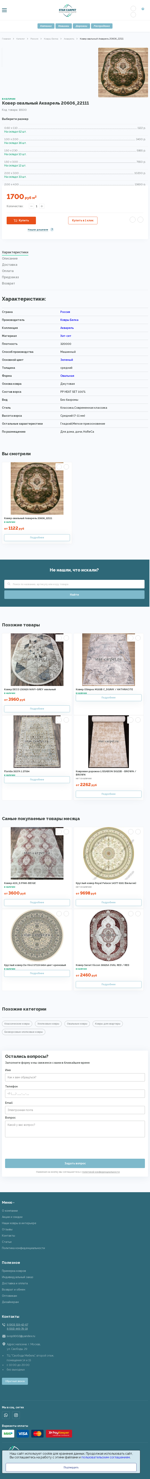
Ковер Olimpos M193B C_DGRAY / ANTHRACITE (104, 689)
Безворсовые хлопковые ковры (23, 1032)
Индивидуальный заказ (17, 1277)
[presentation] (34, 1146)
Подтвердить (71, 1467)
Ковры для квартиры (107, 1023)
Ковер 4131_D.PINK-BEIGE (20, 883)
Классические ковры (17, 1023)
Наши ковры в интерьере (19, 1223)
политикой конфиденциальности (101, 1172)
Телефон (11, 1086)
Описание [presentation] (10, 258)
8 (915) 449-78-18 (17, 1328)
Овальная (67, 375)
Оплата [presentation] (8, 271)
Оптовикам (9, 1295)
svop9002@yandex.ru (21, 1336)
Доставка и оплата (15, 1283)
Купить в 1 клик (83, 220)
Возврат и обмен (13, 1289)
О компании (10, 1210)
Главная (6, 39)
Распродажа (102, 26)
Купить (24, 220)
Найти (74, 594)
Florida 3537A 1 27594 (16, 771)
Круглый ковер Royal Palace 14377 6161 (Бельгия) (106, 883)
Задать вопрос (75, 1163)
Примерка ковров (14, 1270)
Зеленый (66, 359)
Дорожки (81, 26)
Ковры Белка (51, 39)
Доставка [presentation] (9, 265)
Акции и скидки (12, 1216)
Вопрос (10, 1117)
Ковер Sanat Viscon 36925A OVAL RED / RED (102, 965)
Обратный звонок (15, 1381)
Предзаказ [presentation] (10, 277)
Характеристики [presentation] (15, 252)
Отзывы (7, 1229)
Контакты (8, 1235)
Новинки (63, 26)
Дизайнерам (10, 1302)
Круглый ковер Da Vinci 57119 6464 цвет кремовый (35, 965)
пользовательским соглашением (105, 1457)
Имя (8, 1070)
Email (8, 1102)
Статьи (7, 1241)
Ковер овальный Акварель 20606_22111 (28, 518)
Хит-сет (65, 335)
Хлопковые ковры (48, 1023)
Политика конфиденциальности (23, 1248)
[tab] (75, 253)
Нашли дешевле (38, 229)
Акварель (69, 39)
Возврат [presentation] (8, 283)
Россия (34, 39)
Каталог (46, 26)
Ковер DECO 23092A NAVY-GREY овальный (30, 689)
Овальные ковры (77, 1023)
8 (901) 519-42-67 (17, 1324)
